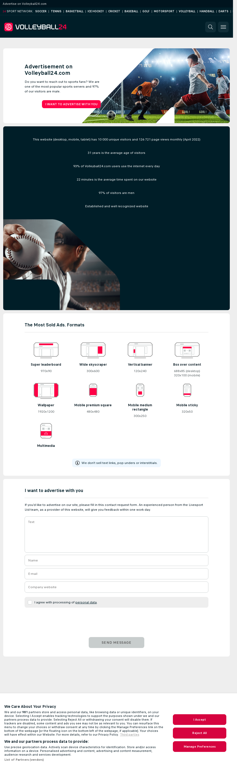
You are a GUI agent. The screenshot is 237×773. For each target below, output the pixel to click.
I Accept (199, 719)
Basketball (74, 11)
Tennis (56, 11)
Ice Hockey (96, 11)
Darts (223, 11)
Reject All (199, 733)
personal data (86, 602)
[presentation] (116, 620)
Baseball (131, 11)
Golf (146, 11)
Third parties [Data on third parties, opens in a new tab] (129, 734)
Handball (207, 11)
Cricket (114, 11)
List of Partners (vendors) (24, 760)
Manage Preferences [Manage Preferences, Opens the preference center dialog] (200, 746)
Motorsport (164, 11)
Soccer (40, 11)
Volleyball (187, 11)
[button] (210, 27)
